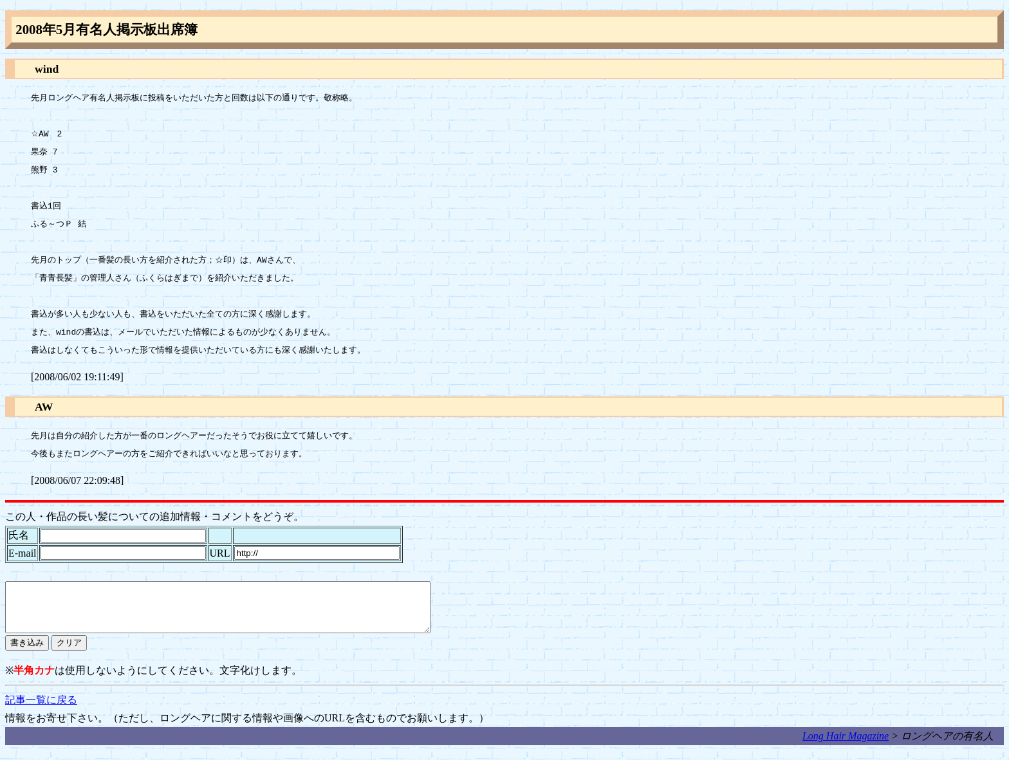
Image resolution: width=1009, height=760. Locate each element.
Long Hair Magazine (845, 745)
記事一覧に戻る (41, 709)
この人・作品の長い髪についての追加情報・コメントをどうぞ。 (154, 516)
